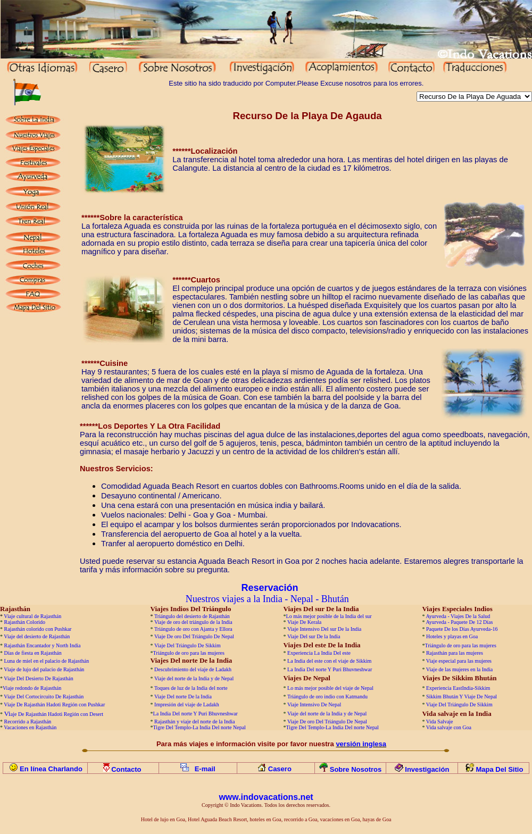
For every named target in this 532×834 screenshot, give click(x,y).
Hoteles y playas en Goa (452, 636)
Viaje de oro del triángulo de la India (193, 622)
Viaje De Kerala (304, 622)
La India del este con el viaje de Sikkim (329, 661)
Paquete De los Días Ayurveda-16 (462, 629)
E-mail (205, 769)
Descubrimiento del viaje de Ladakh (192, 669)
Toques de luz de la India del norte (191, 688)
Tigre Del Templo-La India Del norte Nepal (199, 727)
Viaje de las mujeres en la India (459, 669)
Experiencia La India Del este (319, 653)
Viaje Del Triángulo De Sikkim (187, 645)
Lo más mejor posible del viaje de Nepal (330, 688)
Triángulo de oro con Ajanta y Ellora (193, 629)
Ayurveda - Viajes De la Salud (458, 616)
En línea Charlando (51, 769)
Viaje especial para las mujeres (459, 661)
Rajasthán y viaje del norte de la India (194, 721)
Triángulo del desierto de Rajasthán (192, 616)
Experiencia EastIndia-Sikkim (458, 688)
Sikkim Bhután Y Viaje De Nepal (461, 696)
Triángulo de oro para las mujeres (460, 645)
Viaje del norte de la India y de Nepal (194, 678)
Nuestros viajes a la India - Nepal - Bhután (267, 599)
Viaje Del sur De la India (313, 636)
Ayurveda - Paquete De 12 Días (459, 622)
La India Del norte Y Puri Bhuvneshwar (329, 669)
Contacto (127, 769)
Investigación (427, 769)
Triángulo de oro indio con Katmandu (327, 696)
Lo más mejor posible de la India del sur (329, 616)
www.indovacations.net (266, 797)
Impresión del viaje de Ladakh (186, 704)
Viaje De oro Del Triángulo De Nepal (194, 636)
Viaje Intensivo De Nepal (314, 704)
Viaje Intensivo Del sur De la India (324, 629)
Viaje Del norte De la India (183, 696)
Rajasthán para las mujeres (454, 653)
